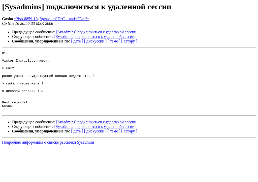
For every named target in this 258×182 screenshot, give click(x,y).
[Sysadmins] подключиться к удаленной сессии (96, 32)
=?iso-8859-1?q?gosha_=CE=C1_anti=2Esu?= (51, 19)
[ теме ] (114, 41)
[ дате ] (77, 41)
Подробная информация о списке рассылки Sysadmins (48, 154)
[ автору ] (129, 41)
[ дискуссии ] (95, 41)
